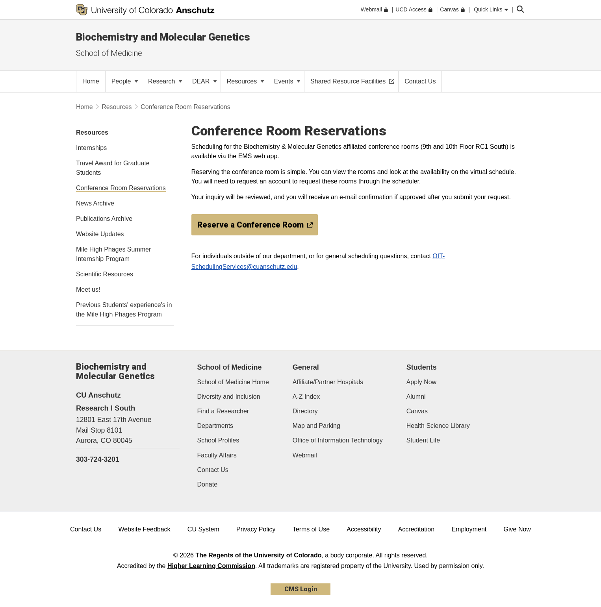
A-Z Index (306, 396)
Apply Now (421, 382)
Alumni (416, 396)
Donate (207, 484)
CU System (203, 529)
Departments (215, 425)
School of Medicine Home (233, 382)
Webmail (305, 455)
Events (287, 81)
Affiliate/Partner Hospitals (328, 382)
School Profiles (218, 440)
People (124, 81)
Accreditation (416, 529)
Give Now (517, 529)
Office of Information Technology (338, 440)
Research (165, 81)
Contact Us (212, 469)
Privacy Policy (256, 529)
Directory (305, 411)
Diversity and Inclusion (228, 396)
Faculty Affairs (217, 455)
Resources (245, 81)
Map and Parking (316, 425)
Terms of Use (311, 529)
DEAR (204, 81)
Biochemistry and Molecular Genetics (163, 37)
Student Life (423, 440)
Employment (468, 529)
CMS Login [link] (300, 589)
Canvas (417, 411)
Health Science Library (438, 425)
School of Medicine (109, 53)
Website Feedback (144, 529)
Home (84, 107)
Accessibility (364, 529)
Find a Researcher (223, 411)
